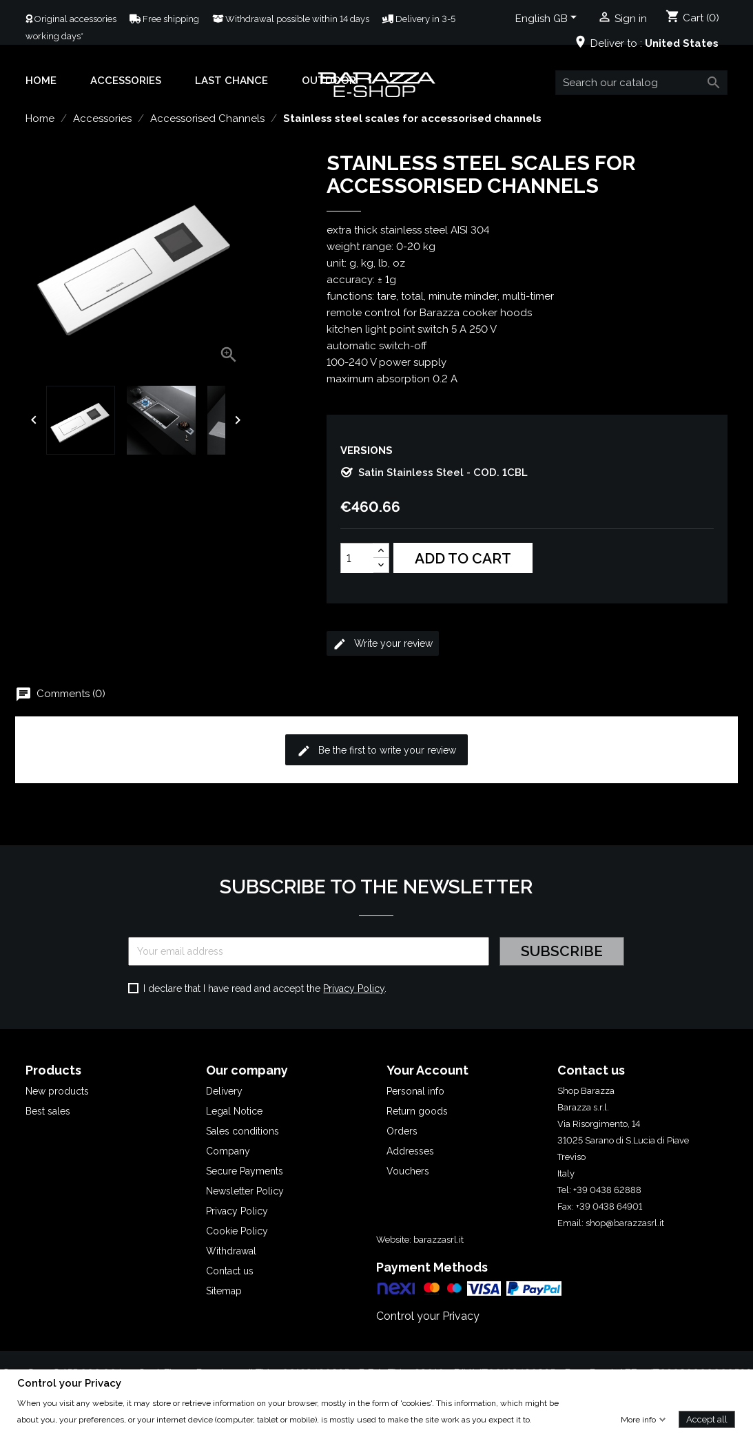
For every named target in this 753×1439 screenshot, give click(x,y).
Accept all (707, 1419)
